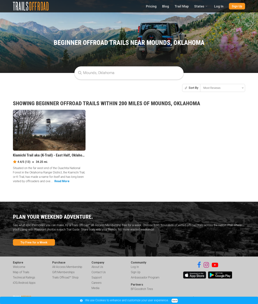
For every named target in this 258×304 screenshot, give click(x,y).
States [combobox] (199, 6)
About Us (97, 267)
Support (97, 277)
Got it (174, 300)
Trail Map (181, 6)
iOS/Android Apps (24, 282)
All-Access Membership (67, 267)
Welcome (19, 267)
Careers (97, 282)
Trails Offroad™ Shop (65, 277)
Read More (62, 181)
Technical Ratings (24, 277)
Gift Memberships (63, 272)
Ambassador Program (145, 277)
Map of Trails (21, 272)
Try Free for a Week (33, 242)
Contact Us (99, 272)
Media (95, 288)
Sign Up (237, 6)
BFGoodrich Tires (142, 289)
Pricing (151, 6)
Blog (165, 6)
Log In (218, 6)
